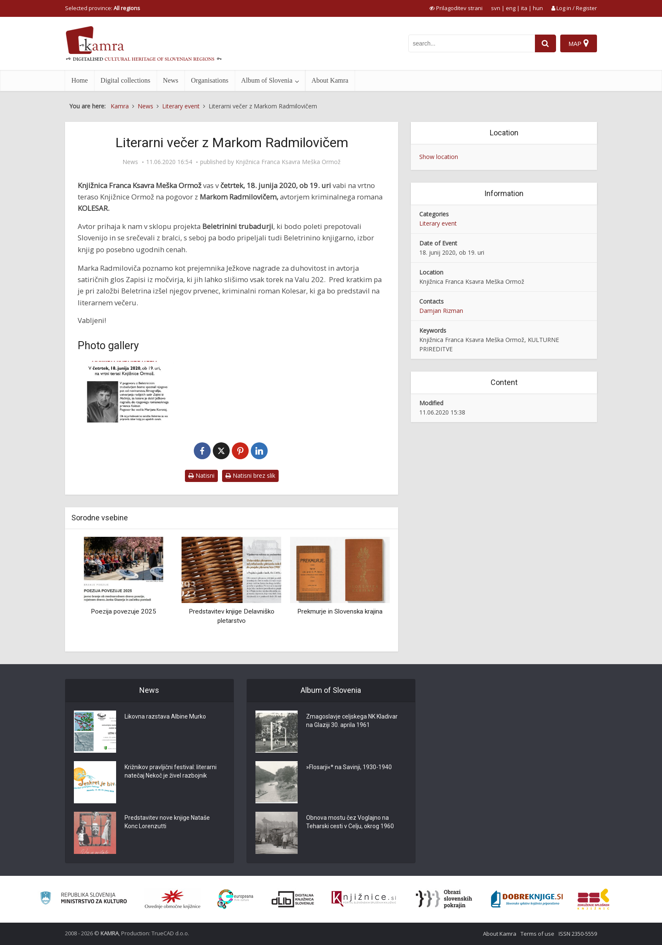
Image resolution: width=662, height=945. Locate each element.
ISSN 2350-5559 (578, 933)
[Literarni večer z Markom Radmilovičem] (126, 393)
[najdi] (545, 43)
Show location (438, 157)
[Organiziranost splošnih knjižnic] (172, 899)
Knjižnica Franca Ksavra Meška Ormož (288, 162)
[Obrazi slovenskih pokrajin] (444, 899)
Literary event (438, 223)
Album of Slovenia (267, 80)
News (170, 80)
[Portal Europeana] (235, 899)
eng (510, 8)
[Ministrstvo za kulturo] (83, 899)
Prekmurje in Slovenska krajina (340, 611)
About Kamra (330, 80)
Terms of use (537, 933)
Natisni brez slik (250, 475)
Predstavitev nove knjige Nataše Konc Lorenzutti (167, 822)
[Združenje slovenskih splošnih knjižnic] (363, 899)
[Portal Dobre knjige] (527, 899)
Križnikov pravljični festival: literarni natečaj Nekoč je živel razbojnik (171, 771)
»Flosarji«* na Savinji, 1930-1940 (349, 767)
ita (524, 8)
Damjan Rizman (441, 311)
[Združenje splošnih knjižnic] (593, 899)
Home (79, 80)
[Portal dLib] (293, 899)
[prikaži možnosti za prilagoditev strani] (456, 8)
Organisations (209, 80)
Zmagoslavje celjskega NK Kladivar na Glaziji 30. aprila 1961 (352, 721)
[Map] (578, 43)
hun (538, 8)
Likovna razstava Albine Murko (165, 716)
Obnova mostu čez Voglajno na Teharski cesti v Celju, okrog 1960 (350, 822)
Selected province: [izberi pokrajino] (102, 8)
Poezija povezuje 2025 (123, 611)
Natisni (201, 475)
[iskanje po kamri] (471, 43)
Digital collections (125, 80)
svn (495, 8)
